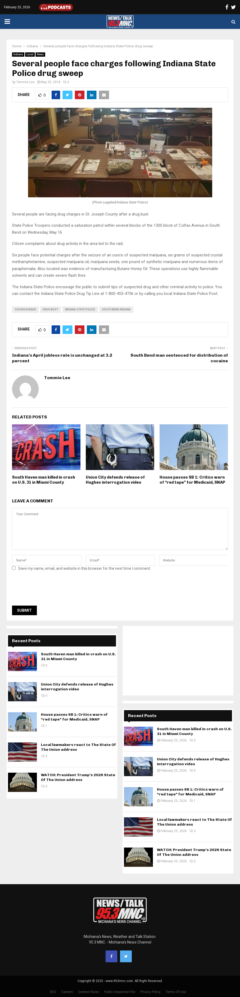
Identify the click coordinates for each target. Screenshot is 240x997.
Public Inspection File (119, 992)
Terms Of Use (176, 992)
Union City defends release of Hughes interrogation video (115, 480)
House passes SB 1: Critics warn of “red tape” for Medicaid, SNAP (192, 480)
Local (29, 54)
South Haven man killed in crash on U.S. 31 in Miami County (43, 480)
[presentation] (52, 589)
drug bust (50, 309)
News (40, 54)
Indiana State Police (80, 309)
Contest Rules (88, 992)
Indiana (18, 54)
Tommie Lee (25, 82)
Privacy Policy (150, 992)
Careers (67, 992)
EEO (53, 992)
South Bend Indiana (116, 309)
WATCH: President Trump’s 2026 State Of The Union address (78, 777)
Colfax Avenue (25, 309)
